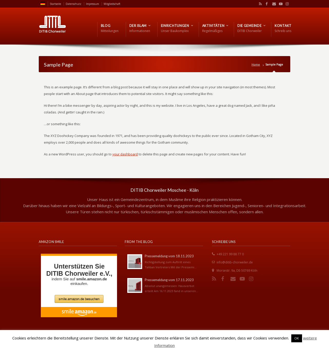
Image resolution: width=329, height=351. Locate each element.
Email (272, 3)
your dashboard (125, 154)
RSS (259, 3)
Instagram (252, 278)
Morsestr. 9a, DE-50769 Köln (237, 270)
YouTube (279, 3)
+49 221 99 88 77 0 (230, 254)
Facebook (266, 3)
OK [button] (296, 338)
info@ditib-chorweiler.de (235, 262)
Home (255, 64)
